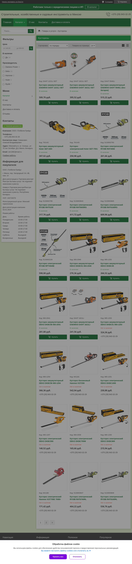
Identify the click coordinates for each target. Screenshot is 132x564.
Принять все (58, 557)
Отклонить (77, 557)
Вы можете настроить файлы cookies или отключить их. (65, 551)
